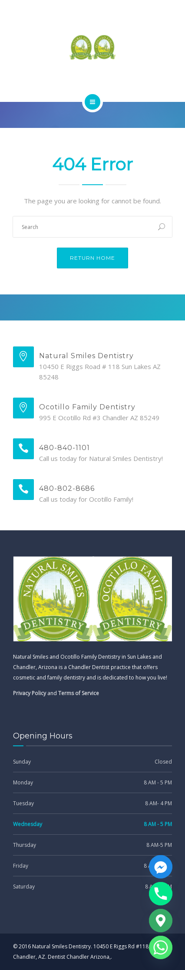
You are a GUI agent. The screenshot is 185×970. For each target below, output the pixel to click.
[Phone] (160, 893)
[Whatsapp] (160, 947)
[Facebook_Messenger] (160, 867)
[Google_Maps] (160, 920)
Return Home (92, 258)
